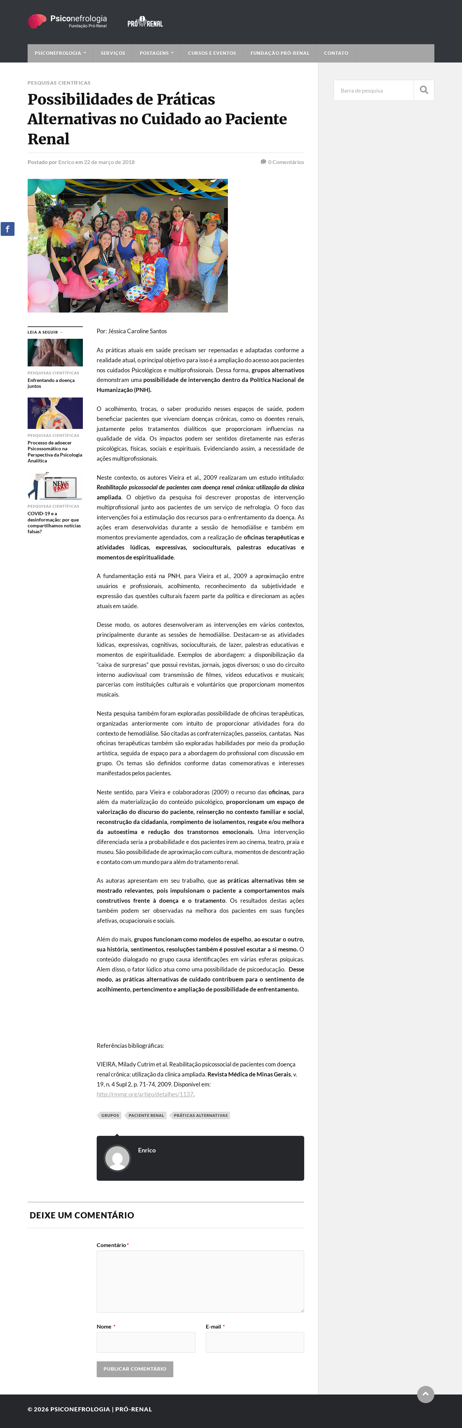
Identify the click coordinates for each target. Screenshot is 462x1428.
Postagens (154, 53)
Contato (336, 53)
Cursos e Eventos (212, 53)
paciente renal (146, 1115)
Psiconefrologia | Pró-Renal (101, 1409)
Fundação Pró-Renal (280, 53)
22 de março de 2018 (109, 162)
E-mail (215, 1326)
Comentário (113, 1245)
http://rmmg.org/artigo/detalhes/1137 (145, 1094)
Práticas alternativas (201, 1115)
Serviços (113, 53)
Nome (106, 1326)
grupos (110, 1115)
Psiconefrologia (58, 53)
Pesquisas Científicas (59, 83)
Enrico (66, 162)
